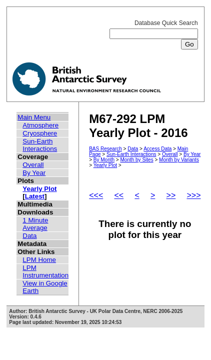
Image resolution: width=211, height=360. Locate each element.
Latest (34, 196)
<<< (96, 195)
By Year (34, 172)
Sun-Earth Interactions (39, 145)
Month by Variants (179, 159)
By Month (104, 159)
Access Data (158, 149)
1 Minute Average (35, 224)
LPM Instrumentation (45, 271)
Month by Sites (136, 159)
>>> (193, 195)
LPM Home (39, 260)
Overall (33, 164)
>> (171, 195)
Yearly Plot (39, 188)
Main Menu (34, 117)
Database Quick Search (154, 34)
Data (29, 236)
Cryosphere (39, 133)
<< (119, 195)
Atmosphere (40, 125)
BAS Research (105, 149)
